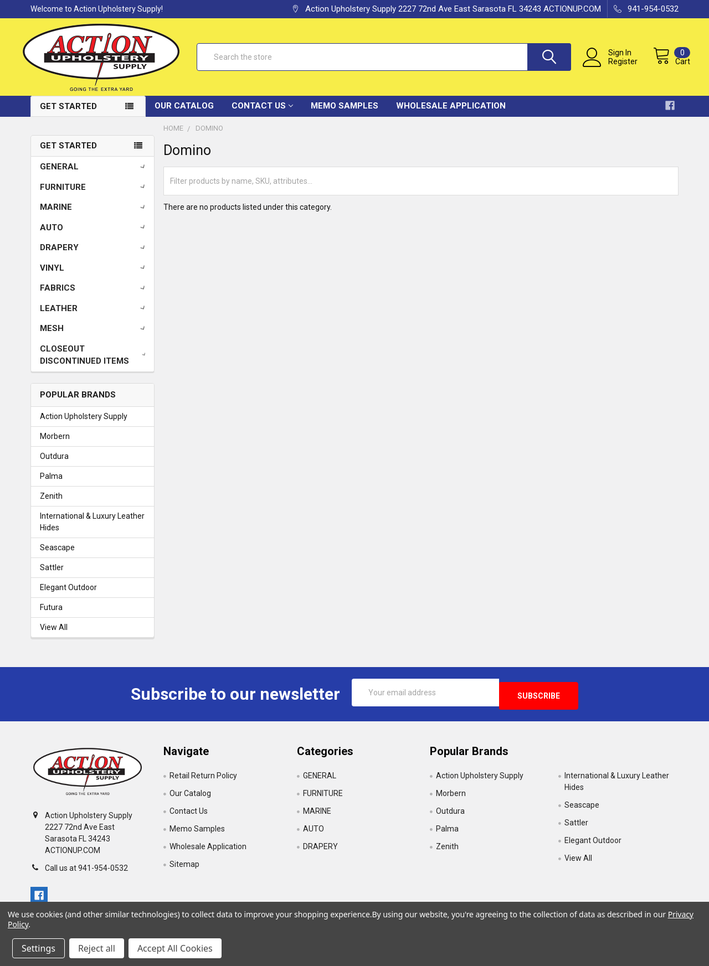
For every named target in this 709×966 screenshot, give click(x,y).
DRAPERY (95, 256)
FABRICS (95, 296)
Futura (51, 616)
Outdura (54, 465)
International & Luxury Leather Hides (92, 530)
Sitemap (184, 869)
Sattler (52, 576)
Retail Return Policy (203, 781)
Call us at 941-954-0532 (86, 873)
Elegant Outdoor (68, 596)
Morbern (55, 445)
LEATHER (95, 317)
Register (611, 67)
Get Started (68, 115)
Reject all (96, 948)
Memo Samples (344, 114)
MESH (95, 337)
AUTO (95, 236)
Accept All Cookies (175, 948)
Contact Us (262, 114)
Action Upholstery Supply (83, 425)
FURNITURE (95, 195)
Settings (38, 948)
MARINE (95, 215)
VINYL (95, 276)
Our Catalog (184, 114)
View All (54, 636)
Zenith (51, 504)
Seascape (57, 556)
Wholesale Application (451, 114)
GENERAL (95, 175)
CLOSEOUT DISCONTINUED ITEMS (95, 363)
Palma (51, 485)
